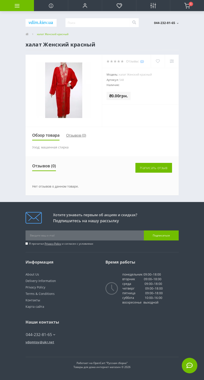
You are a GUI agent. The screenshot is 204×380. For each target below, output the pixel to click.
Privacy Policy (53, 244)
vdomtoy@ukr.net (40, 342)
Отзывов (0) (76, 135)
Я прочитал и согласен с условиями (61, 244)
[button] (85, 5)
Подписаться (161, 235)
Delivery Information (41, 281)
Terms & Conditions (40, 294)
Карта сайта (35, 306)
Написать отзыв (153, 167)
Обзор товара (45, 135)
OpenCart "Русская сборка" (110, 363)
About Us (32, 274)
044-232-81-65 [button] (40, 334)
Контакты (33, 300)
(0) (142, 61)
